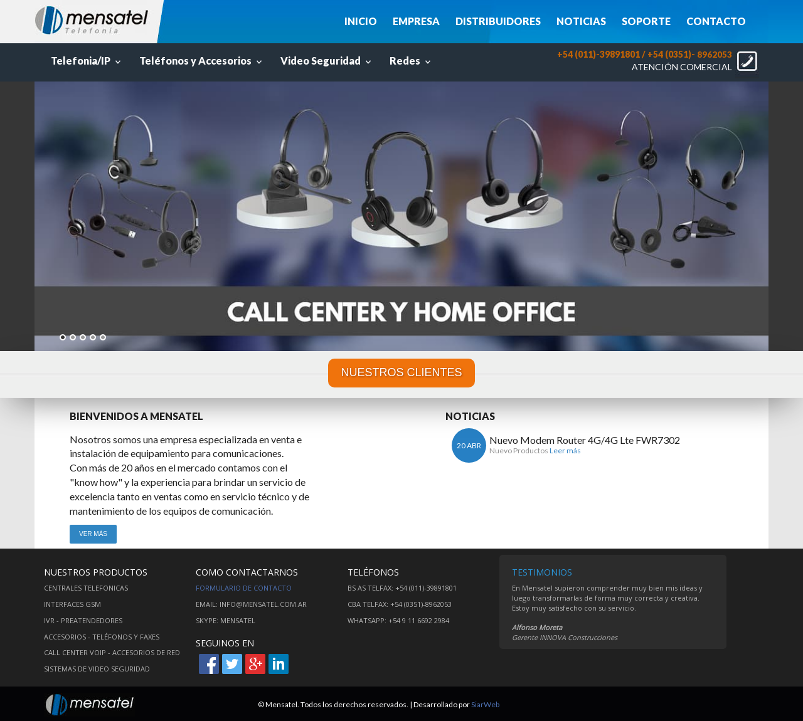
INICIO (360, 21)
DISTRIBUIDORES (498, 21)
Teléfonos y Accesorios (202, 60)
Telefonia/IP (87, 60)
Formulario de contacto (244, 587)
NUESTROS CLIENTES (401, 372)
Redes (411, 60)
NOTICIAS (581, 21)
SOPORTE (646, 21)
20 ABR (469, 445)
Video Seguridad (327, 60)
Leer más (565, 450)
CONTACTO (716, 21)
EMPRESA (416, 21)
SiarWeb (485, 704)
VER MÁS (93, 533)
